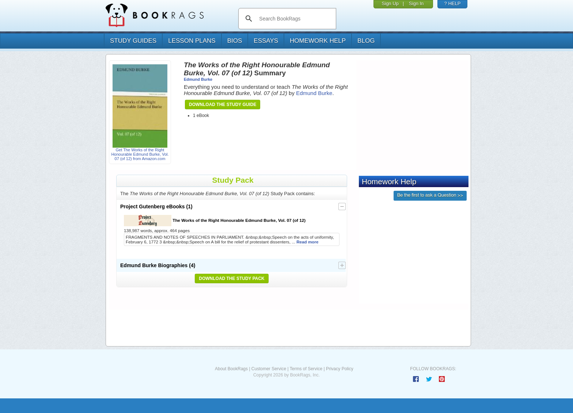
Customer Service (268, 368)
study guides (133, 40)
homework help (318, 40)
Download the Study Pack (232, 278)
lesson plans (191, 40)
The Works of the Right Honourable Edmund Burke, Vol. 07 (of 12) (215, 220)
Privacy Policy (339, 368)
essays (266, 40)
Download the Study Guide (222, 104)
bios (234, 40)
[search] (294, 18)
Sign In (416, 3)
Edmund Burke (198, 79)
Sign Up (390, 3)
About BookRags (231, 368)
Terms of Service (306, 368)
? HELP (452, 3)
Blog (366, 40)
